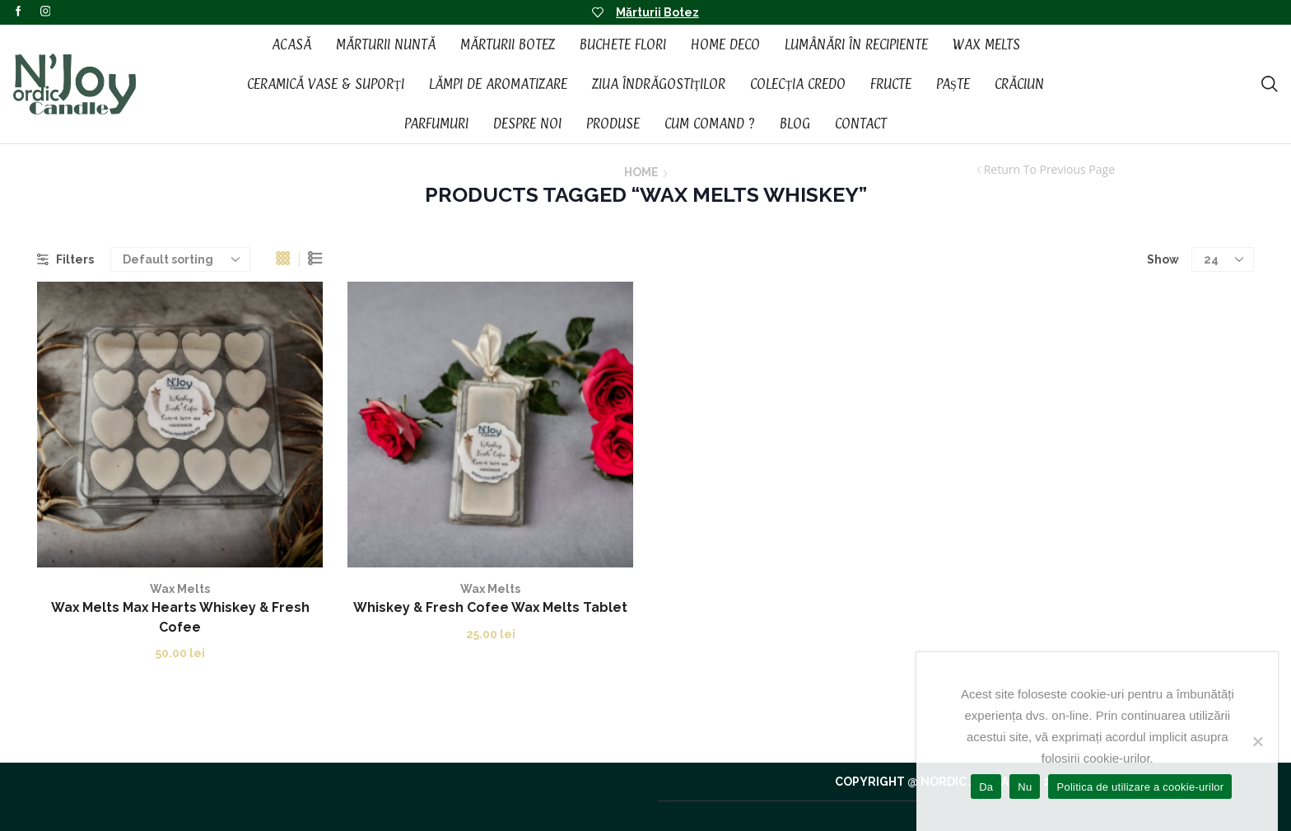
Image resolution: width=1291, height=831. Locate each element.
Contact (861, 123)
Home (641, 172)
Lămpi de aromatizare (498, 84)
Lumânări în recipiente (856, 44)
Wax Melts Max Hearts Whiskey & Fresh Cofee (180, 617)
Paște (953, 84)
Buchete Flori (623, 44)
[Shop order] (180, 259)
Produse (613, 123)
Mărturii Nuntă (386, 44)
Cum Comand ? (709, 123)
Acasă (291, 44)
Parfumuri (436, 123)
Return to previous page (1049, 169)
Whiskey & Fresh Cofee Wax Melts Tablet (490, 607)
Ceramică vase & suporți (325, 84)
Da (986, 787)
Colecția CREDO (798, 84)
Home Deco (725, 44)
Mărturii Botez (657, 12)
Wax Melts (986, 44)
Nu (1025, 787)
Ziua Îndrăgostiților (659, 84)
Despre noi (527, 123)
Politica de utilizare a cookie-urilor (1139, 787)
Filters (65, 259)
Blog (795, 123)
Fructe (890, 84)
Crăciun (1019, 84)
